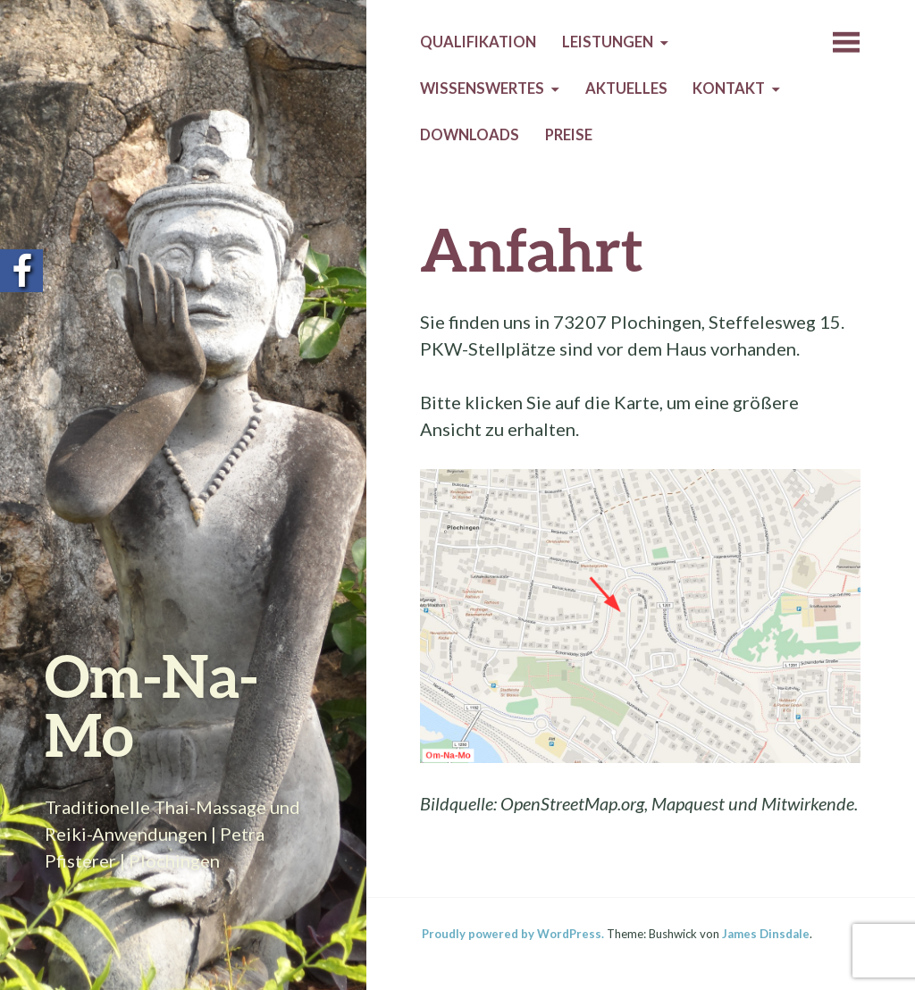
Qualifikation (478, 42)
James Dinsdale (766, 934)
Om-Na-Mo (151, 704)
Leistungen (607, 42)
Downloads (469, 135)
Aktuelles (626, 88)
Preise (568, 135)
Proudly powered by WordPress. (513, 934)
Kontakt (729, 88)
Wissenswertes (482, 88)
